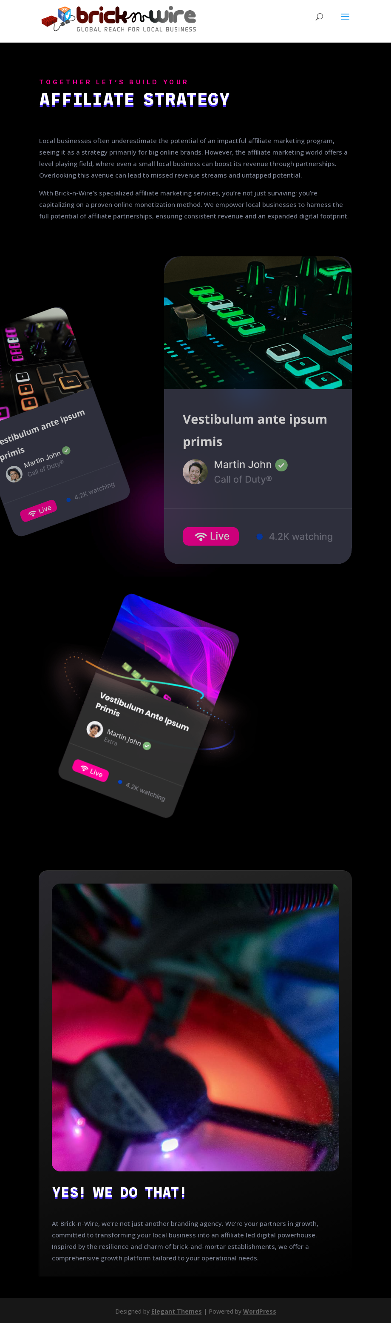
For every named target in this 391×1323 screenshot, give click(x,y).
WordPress (259, 1311)
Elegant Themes (176, 1311)
